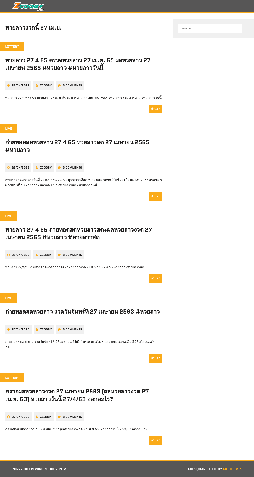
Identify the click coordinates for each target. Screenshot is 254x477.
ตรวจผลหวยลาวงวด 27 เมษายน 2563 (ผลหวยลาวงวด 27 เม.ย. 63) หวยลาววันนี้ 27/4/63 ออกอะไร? (77, 395)
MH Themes (232, 469)
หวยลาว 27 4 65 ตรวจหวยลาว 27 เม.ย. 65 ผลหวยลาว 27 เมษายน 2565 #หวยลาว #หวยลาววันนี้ (77, 64)
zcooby (46, 85)
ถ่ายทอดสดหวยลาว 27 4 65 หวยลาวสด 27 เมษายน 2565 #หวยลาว (77, 146)
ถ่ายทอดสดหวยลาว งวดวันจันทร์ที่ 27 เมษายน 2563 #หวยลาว (82, 311)
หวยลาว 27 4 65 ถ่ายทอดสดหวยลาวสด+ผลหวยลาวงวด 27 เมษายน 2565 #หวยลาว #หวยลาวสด (78, 233)
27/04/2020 (21, 329)
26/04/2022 (20, 85)
